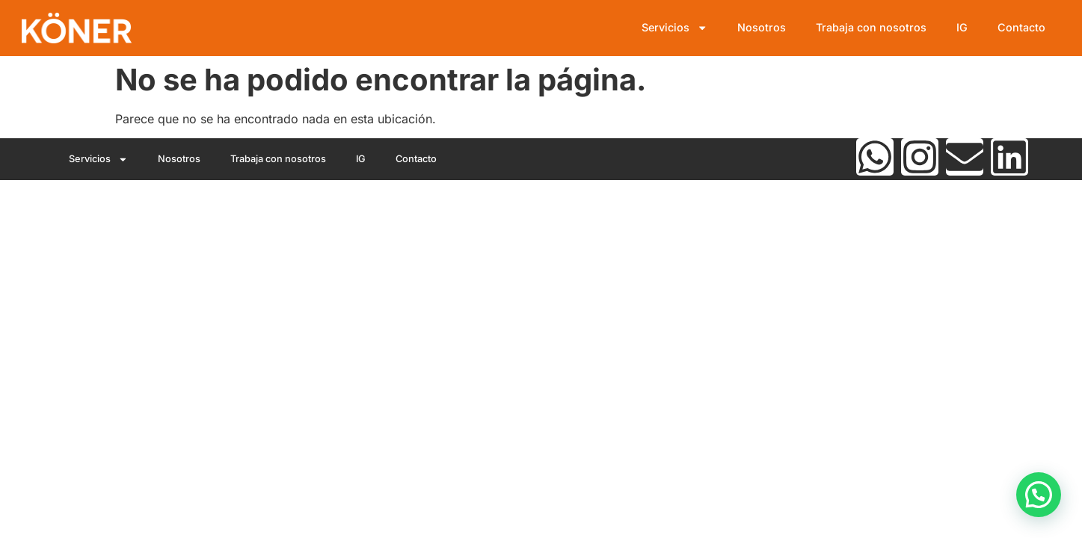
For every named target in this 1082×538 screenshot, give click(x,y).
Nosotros (761, 27)
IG (962, 27)
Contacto (1021, 27)
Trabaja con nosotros (871, 27)
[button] (1038, 494)
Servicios (674, 27)
